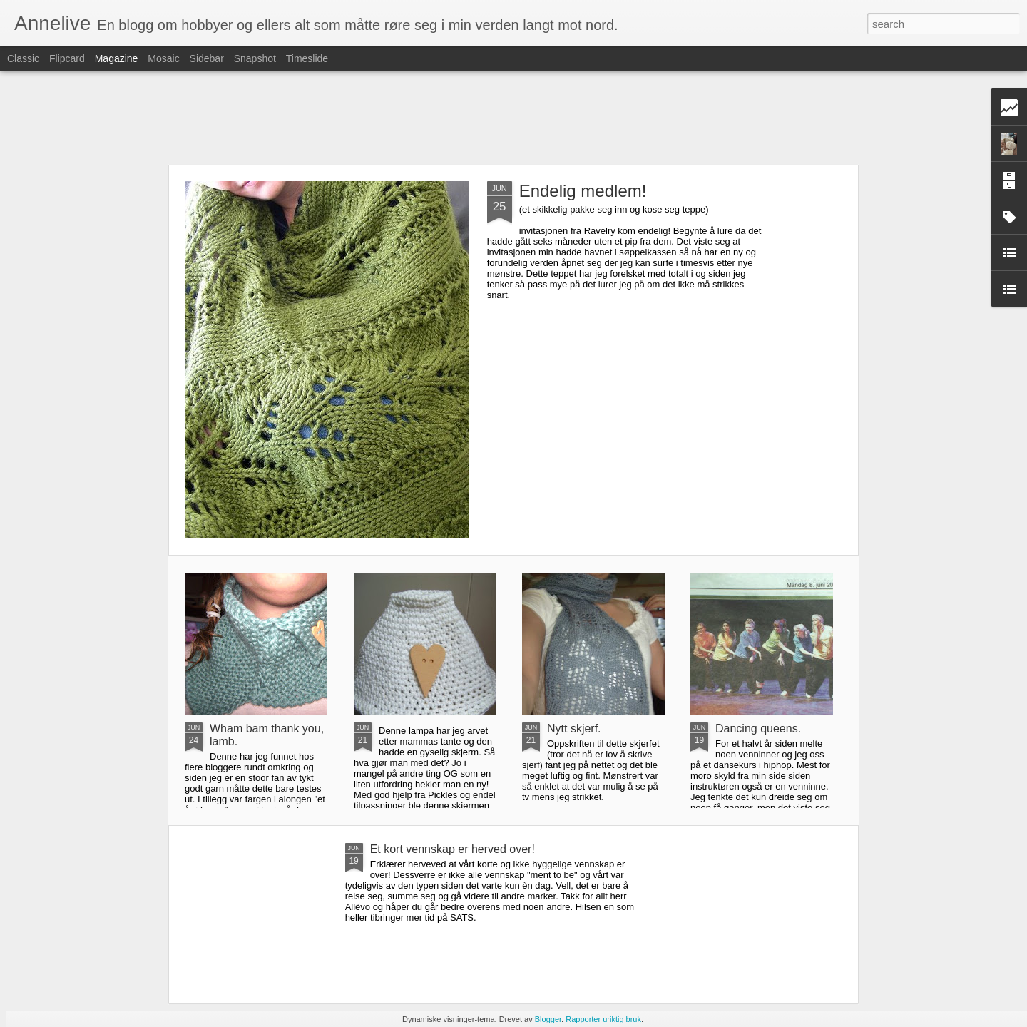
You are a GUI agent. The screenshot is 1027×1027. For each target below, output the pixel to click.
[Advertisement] (513, 118)
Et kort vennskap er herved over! (452, 849)
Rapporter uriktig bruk (603, 1019)
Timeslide (307, 58)
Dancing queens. (758, 728)
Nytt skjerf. (574, 728)
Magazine (116, 58)
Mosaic (163, 58)
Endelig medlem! (583, 190)
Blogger (548, 1019)
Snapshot (255, 58)
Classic (23, 58)
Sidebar (207, 58)
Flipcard (67, 58)
